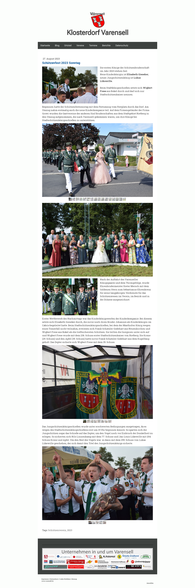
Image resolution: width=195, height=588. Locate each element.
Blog (57, 45)
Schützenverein (57, 530)
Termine (93, 45)
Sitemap (74, 579)
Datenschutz (122, 45)
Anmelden (150, 583)
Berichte (106, 45)
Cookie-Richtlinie (64, 579)
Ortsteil (68, 45)
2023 (69, 530)
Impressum (45, 579)
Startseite (45, 45)
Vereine (80, 45)
